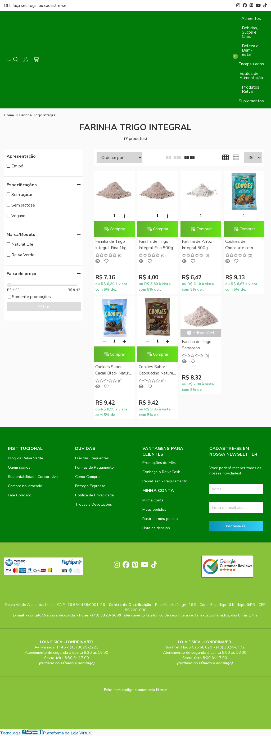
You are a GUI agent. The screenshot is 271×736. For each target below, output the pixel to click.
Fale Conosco (19, 495)
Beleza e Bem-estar (250, 50)
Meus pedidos (154, 509)
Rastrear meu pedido (160, 518)
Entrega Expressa (90, 485)
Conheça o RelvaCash (161, 471)
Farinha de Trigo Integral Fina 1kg (111, 245)
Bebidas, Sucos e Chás (250, 32)
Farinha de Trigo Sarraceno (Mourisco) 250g (197, 345)
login (34, 5)
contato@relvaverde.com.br (52, 615)
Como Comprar (88, 476)
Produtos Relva (250, 89)
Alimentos (251, 18)
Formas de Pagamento (94, 467)
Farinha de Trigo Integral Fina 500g (156, 245)
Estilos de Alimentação (251, 76)
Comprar (114, 229)
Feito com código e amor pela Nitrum (135, 689)
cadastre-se (55, 5)
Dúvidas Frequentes (92, 458)
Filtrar (43, 307)
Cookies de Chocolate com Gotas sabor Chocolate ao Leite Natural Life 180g (243, 245)
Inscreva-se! (236, 526)
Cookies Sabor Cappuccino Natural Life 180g (156, 370)
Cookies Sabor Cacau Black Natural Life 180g (114, 370)
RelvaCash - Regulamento (164, 481)
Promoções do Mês (159, 462)
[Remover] (104, 215)
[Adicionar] (124, 215)
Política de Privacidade (94, 495)
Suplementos (251, 101)
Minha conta (153, 500)
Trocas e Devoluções (93, 504)
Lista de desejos (156, 528)
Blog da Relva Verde (25, 458)
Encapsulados (251, 64)
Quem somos (19, 467)
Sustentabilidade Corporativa (33, 476)
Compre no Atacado (25, 485)
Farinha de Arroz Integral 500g (197, 245)
